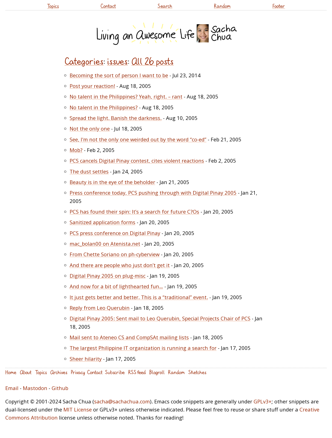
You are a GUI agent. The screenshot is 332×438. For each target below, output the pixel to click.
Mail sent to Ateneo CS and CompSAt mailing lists (129, 337)
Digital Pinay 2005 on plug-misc (107, 275)
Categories (84, 61)
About (26, 372)
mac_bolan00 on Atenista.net (105, 243)
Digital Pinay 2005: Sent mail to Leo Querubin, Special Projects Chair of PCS (160, 318)
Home (10, 372)
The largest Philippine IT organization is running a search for (143, 347)
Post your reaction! (92, 85)
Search (164, 6)
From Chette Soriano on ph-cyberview (115, 254)
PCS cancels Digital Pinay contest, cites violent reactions (137, 160)
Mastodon (35, 387)
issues (117, 61)
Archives (58, 372)
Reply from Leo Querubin (100, 307)
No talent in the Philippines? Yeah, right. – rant (126, 96)
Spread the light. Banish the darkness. (116, 117)
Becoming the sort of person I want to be (119, 75)
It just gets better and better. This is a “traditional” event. (139, 297)
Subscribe (115, 372)
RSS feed (137, 372)
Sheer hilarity (86, 358)
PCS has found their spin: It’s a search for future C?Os (134, 211)
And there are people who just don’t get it (120, 265)
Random (222, 6)
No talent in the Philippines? (104, 107)
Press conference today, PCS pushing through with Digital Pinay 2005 (153, 192)
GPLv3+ (262, 401)
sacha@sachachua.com (122, 401)
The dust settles (89, 171)
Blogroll (157, 372)
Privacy (78, 372)
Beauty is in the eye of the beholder (112, 182)
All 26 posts (152, 61)
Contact (108, 6)
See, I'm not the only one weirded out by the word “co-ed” (138, 139)
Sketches (197, 372)
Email (11, 387)
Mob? (76, 149)
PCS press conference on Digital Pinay (115, 232)
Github (60, 387)
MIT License (77, 409)
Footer (278, 6)
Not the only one (90, 128)
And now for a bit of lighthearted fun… (116, 286)
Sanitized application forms (102, 222)
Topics (53, 6)
